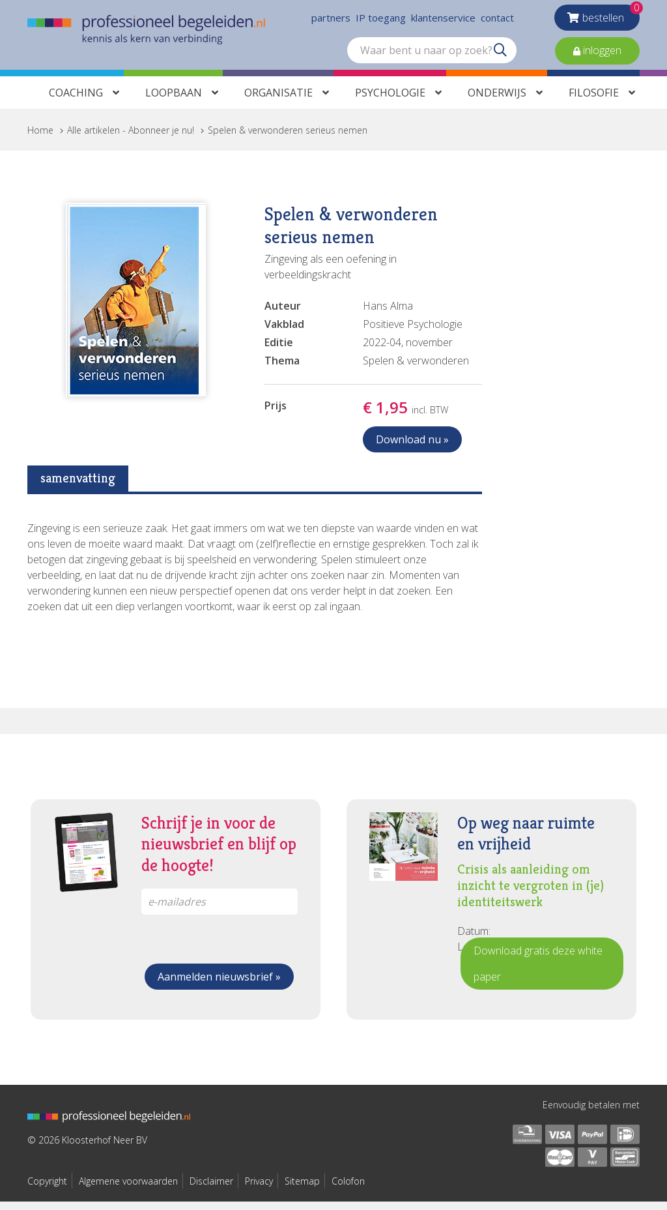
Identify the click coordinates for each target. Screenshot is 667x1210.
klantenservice (443, 19)
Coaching (76, 101)
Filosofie (594, 101)
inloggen (600, 52)
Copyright (47, 1189)
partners (330, 19)
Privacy (259, 1189)
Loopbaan (173, 101)
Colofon (348, 1189)
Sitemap (302, 1189)
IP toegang (381, 19)
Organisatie (278, 101)
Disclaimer (211, 1189)
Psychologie (390, 101)
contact (497, 19)
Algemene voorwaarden (128, 1189)
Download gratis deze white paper (538, 972)
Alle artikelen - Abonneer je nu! (130, 138)
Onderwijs (497, 101)
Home (40, 138)
